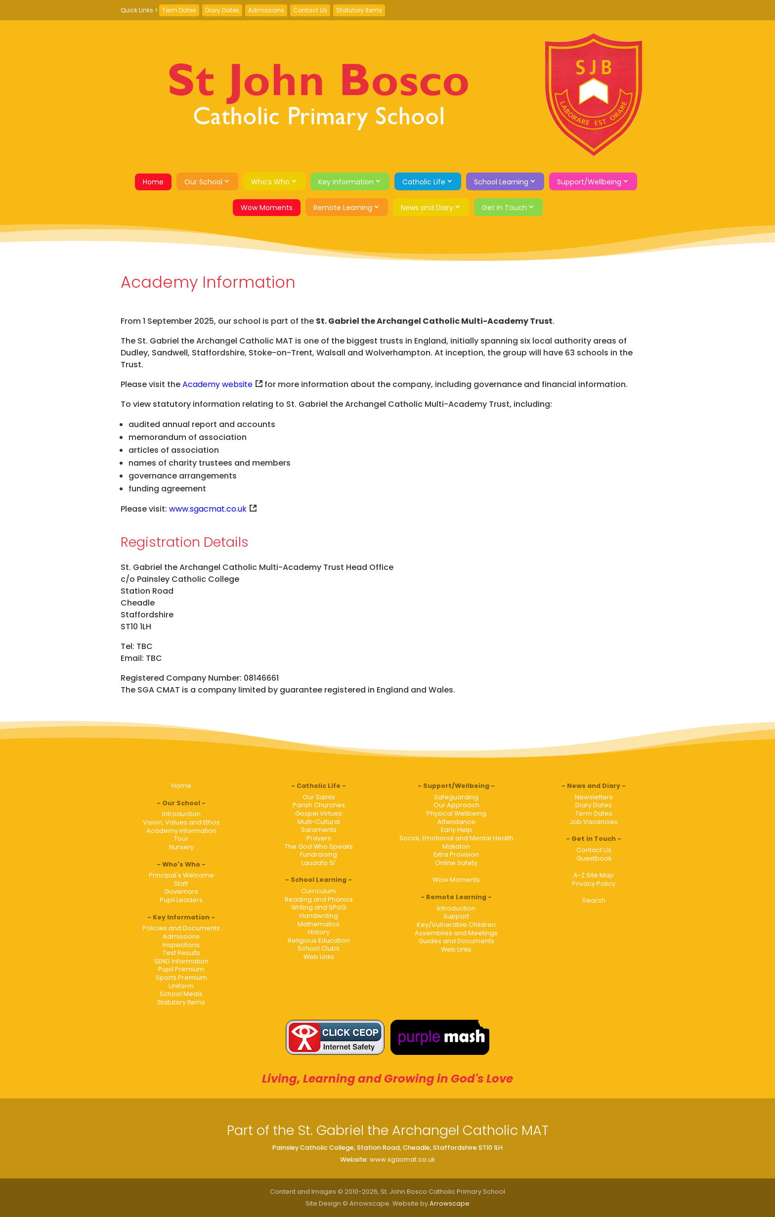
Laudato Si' (318, 863)
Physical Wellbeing (456, 813)
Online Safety (456, 863)
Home (153, 182)
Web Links (318, 957)
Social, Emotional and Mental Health (456, 838)
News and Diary (427, 208)
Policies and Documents (181, 928)
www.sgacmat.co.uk (208, 509)
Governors (181, 891)
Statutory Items (359, 10)
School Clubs (319, 948)
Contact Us (310, 10)
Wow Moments (267, 208)
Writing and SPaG (318, 907)
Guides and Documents (456, 941)
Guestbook (593, 858)
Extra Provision (456, 854)
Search (593, 900)
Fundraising (318, 854)
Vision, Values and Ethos (181, 822)
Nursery (181, 847)
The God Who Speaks (319, 846)
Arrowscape (450, 1203)
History (319, 932)
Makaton (456, 846)
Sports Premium (181, 977)
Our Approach (456, 805)
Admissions (266, 10)
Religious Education (319, 940)
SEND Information (181, 961)
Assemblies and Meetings (456, 933)
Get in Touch (504, 208)
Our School (203, 182)
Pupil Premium (181, 969)
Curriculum (318, 891)
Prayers (318, 838)
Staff (181, 883)
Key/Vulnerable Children (456, 924)
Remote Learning (342, 208)
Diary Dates (222, 10)
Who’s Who (270, 182)
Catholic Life (423, 182)
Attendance (456, 822)
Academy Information (181, 830)
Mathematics (319, 924)
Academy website (217, 384)
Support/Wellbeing (589, 182)
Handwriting (319, 916)
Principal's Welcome (181, 875)
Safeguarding (456, 797)
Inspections (181, 945)
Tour (181, 838)
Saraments (319, 830)
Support (456, 916)
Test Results (181, 953)
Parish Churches (319, 805)
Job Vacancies (593, 822)
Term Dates (179, 10)
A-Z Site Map (593, 875)
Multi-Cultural (319, 822)
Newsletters (594, 797)
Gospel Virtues (318, 813)
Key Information (346, 182)
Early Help (456, 830)
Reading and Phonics (319, 899)
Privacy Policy (593, 883)
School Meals (181, 994)
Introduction (181, 814)
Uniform (181, 986)
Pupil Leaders (181, 900)
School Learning (501, 182)
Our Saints (318, 797)
